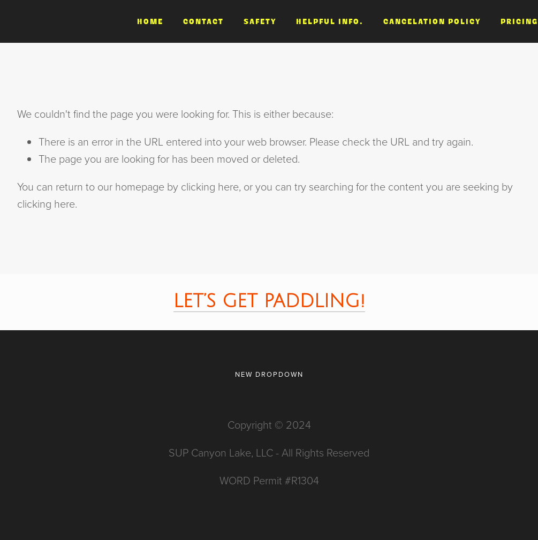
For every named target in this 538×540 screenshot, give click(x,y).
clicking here (210, 186)
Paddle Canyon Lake (61, 21)
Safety (260, 21)
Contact (203, 21)
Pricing (519, 21)
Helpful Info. (329, 21)
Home (150, 21)
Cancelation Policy (432, 21)
